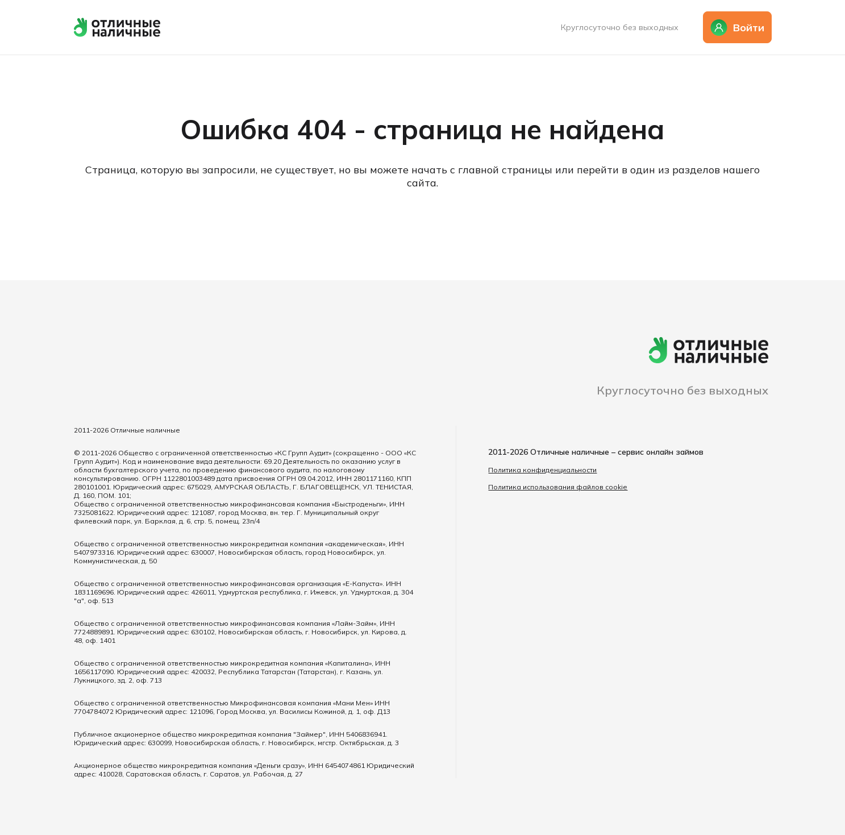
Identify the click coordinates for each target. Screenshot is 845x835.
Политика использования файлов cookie (557, 487)
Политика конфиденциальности (542, 470)
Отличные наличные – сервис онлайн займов (617, 452)
